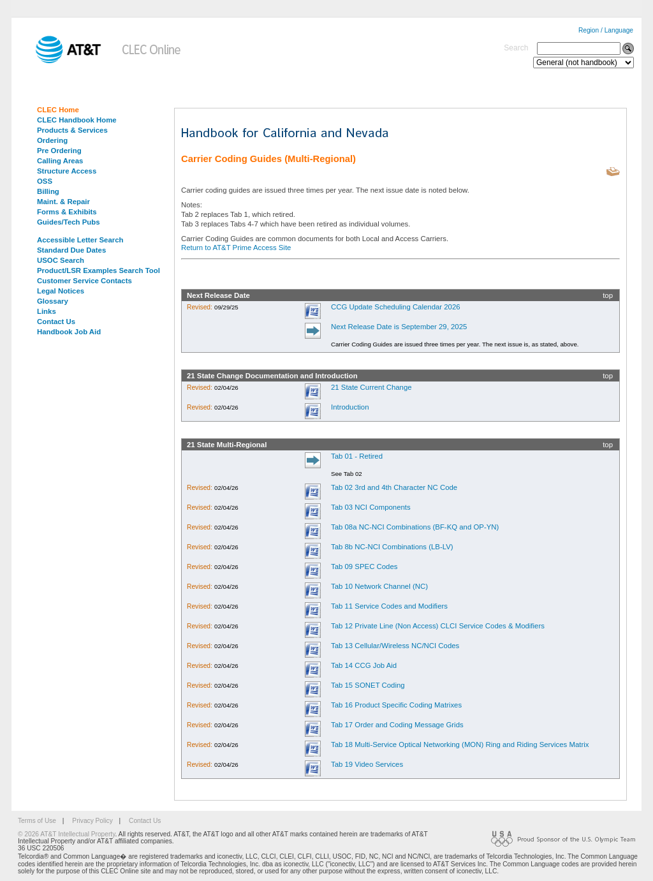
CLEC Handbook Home (77, 120)
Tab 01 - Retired (357, 456)
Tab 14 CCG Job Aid (364, 665)
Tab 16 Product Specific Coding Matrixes (396, 705)
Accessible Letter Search (80, 240)
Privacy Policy (92, 820)
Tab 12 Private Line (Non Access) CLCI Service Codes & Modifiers (438, 626)
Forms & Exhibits (67, 212)
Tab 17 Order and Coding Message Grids (397, 725)
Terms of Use (37, 820)
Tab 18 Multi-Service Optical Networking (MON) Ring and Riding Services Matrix (460, 744)
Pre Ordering (59, 150)
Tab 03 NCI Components (371, 507)
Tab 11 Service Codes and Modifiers (389, 606)
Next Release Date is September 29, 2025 (399, 326)
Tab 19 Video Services (367, 764)
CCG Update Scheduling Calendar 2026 (395, 307)
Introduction (350, 407)
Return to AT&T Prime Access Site (236, 247)
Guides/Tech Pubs (68, 222)
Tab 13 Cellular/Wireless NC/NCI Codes (395, 645)
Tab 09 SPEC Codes (364, 566)
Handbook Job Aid (69, 332)
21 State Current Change (371, 387)
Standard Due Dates (71, 250)
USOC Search (60, 260)
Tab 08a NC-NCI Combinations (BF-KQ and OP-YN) (415, 527)
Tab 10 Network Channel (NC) (379, 586)
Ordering (52, 140)
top (608, 295)
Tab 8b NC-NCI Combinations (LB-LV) (392, 547)
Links (46, 311)
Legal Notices (60, 291)
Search (516, 47)
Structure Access (66, 171)
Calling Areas (60, 161)
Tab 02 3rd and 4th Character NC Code (394, 487)
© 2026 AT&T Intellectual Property (66, 834)
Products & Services (72, 130)
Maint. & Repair (63, 201)
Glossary (52, 301)
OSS (44, 181)
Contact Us (56, 321)
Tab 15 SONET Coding (368, 685)
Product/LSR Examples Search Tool (98, 270)
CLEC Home (58, 110)
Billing (48, 191)
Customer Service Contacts (84, 281)
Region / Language (605, 30)
